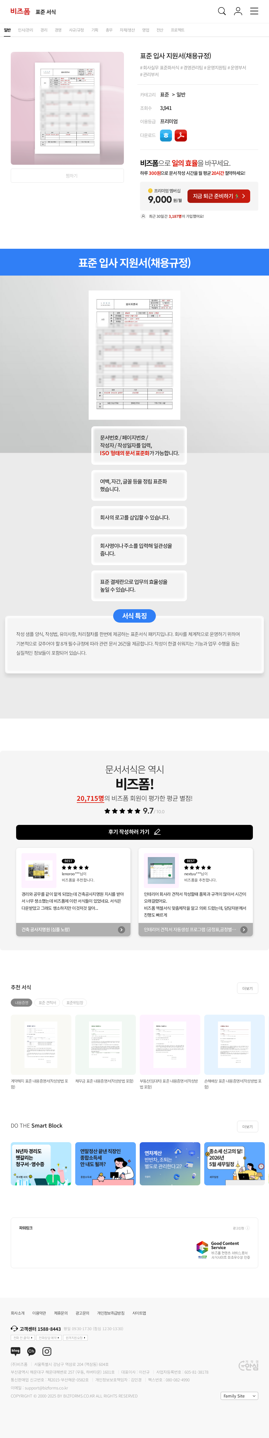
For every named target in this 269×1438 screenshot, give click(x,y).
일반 (180, 94)
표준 (164, 94)
